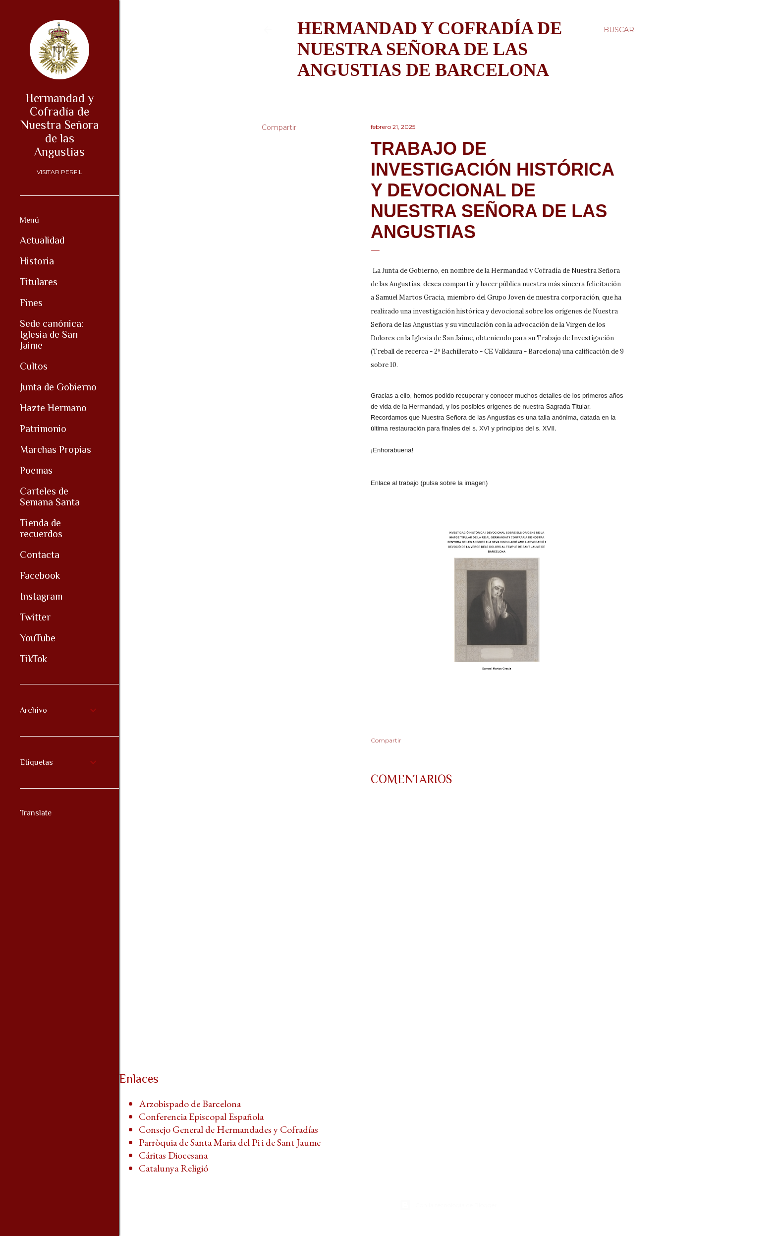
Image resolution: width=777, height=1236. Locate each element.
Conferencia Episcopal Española (201, 1116)
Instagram (41, 596)
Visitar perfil (59, 172)
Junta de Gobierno (58, 386)
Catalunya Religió (173, 1168)
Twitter (35, 617)
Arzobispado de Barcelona (190, 1103)
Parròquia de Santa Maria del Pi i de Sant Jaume (230, 1142)
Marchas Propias (55, 449)
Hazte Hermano (53, 407)
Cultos (34, 366)
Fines (31, 302)
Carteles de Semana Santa (50, 496)
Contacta (39, 554)
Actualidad (42, 240)
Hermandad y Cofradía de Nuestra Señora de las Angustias (59, 124)
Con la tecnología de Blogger (448, 1205)
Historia (37, 260)
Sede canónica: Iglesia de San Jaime (51, 334)
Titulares (38, 281)
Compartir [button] (279, 127)
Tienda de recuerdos (41, 528)
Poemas (36, 470)
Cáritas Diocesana (173, 1155)
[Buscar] (619, 30)
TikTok (33, 658)
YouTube (38, 637)
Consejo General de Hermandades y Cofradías (228, 1129)
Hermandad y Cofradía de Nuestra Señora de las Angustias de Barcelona (429, 49)
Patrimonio (43, 428)
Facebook (40, 575)
